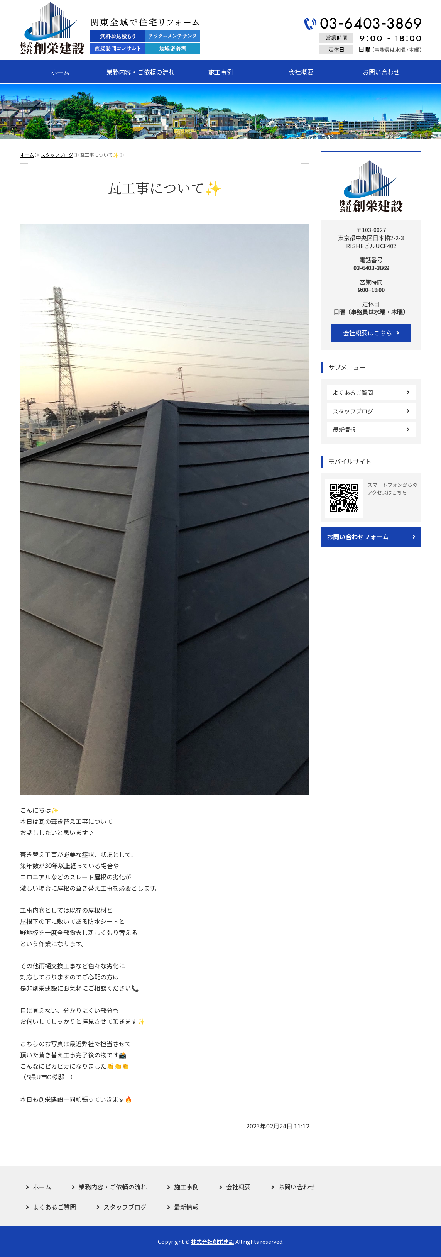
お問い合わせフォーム (358, 536)
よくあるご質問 (353, 392)
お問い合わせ (381, 71)
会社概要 (301, 71)
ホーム (60, 71)
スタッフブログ (57, 154)
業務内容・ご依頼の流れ (140, 71)
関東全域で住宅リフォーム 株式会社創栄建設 (110, 28)
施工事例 (220, 71)
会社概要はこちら (367, 332)
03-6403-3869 (371, 268)
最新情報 (344, 429)
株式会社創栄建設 (212, 1241)
